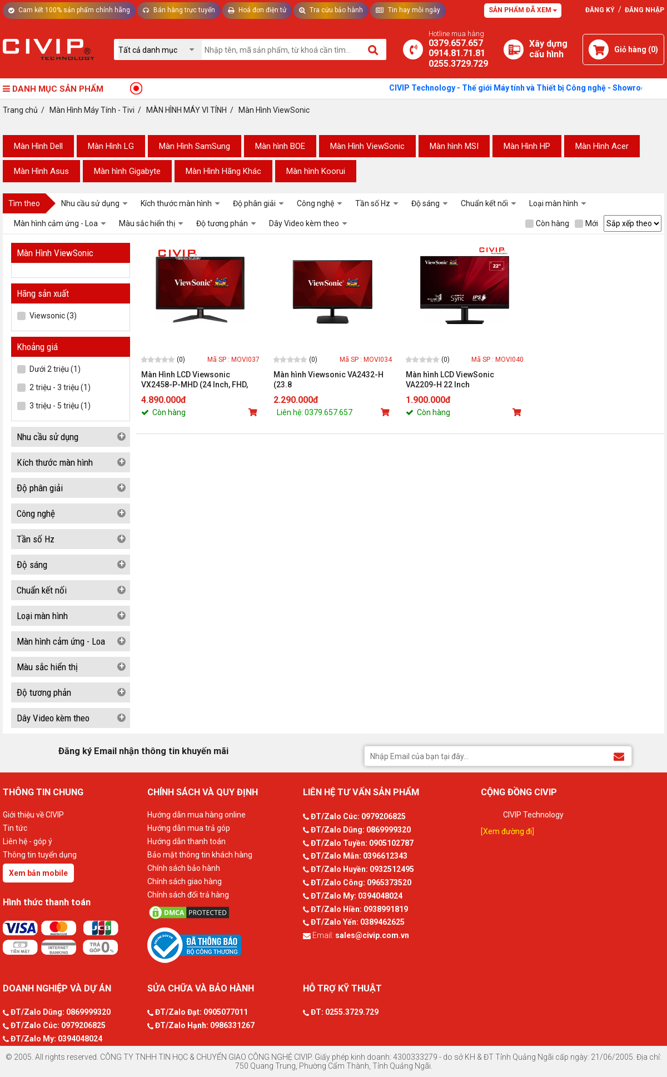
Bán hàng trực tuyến (179, 10)
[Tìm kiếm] (373, 49)
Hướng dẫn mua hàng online (196, 814)
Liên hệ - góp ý (27, 841)
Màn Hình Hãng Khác (223, 171)
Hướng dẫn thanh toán (186, 841)
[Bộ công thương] (222, 944)
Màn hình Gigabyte (127, 171)
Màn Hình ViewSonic (367, 146)
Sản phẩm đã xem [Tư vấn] (523, 10)
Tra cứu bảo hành (331, 10)
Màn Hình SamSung (194, 146)
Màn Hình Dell (38, 146)
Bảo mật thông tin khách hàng (199, 854)
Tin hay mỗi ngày (408, 10)
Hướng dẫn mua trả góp (188, 828)
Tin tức (15, 828)
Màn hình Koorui (315, 171)
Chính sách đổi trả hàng (188, 894)
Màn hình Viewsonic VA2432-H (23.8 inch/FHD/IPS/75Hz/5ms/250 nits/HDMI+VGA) (328, 380)
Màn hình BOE (280, 146)
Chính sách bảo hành (183, 868)
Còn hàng (547, 223)
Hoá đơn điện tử (257, 10)
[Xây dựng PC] (514, 49)
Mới (586, 223)
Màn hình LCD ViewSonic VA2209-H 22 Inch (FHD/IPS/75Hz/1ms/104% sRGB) (453, 380)
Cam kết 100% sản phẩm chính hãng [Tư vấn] (69, 10)
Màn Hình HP (527, 146)
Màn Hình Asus (41, 171)
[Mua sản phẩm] (254, 412)
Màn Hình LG (111, 146)
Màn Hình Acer (602, 146)
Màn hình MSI (454, 146)
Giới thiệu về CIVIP (33, 814)
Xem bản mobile (38, 873)
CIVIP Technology (533, 814)
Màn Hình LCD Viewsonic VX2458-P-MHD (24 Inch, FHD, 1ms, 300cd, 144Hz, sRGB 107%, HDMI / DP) (198, 380)
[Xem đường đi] (507, 831)
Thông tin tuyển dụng (40, 854)
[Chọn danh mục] (160, 49)
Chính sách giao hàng (184, 881)
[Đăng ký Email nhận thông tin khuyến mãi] (619, 755)
